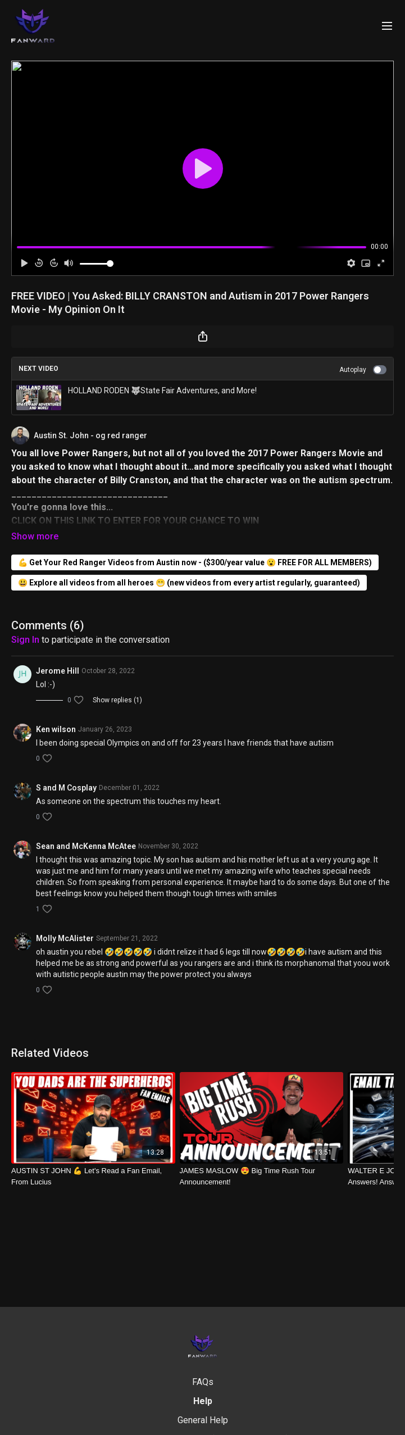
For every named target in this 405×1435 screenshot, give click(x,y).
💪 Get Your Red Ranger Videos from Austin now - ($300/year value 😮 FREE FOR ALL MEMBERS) (195, 562)
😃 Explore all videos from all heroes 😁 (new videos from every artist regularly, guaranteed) (189, 582)
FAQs (202, 1382)
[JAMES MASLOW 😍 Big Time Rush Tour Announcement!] (262, 1176)
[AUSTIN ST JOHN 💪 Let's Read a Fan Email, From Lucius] (93, 1176)
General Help (203, 1420)
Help (202, 1401)
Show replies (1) (117, 700)
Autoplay (362, 369)
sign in (25, 639)
